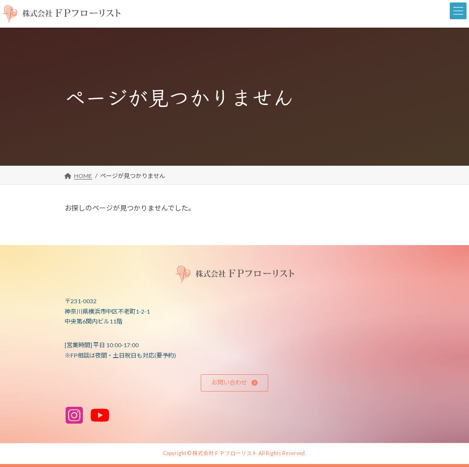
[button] (235, 383)
